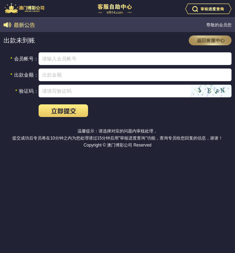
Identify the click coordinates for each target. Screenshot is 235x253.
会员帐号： (25, 58)
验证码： (27, 91)
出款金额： (25, 74)
